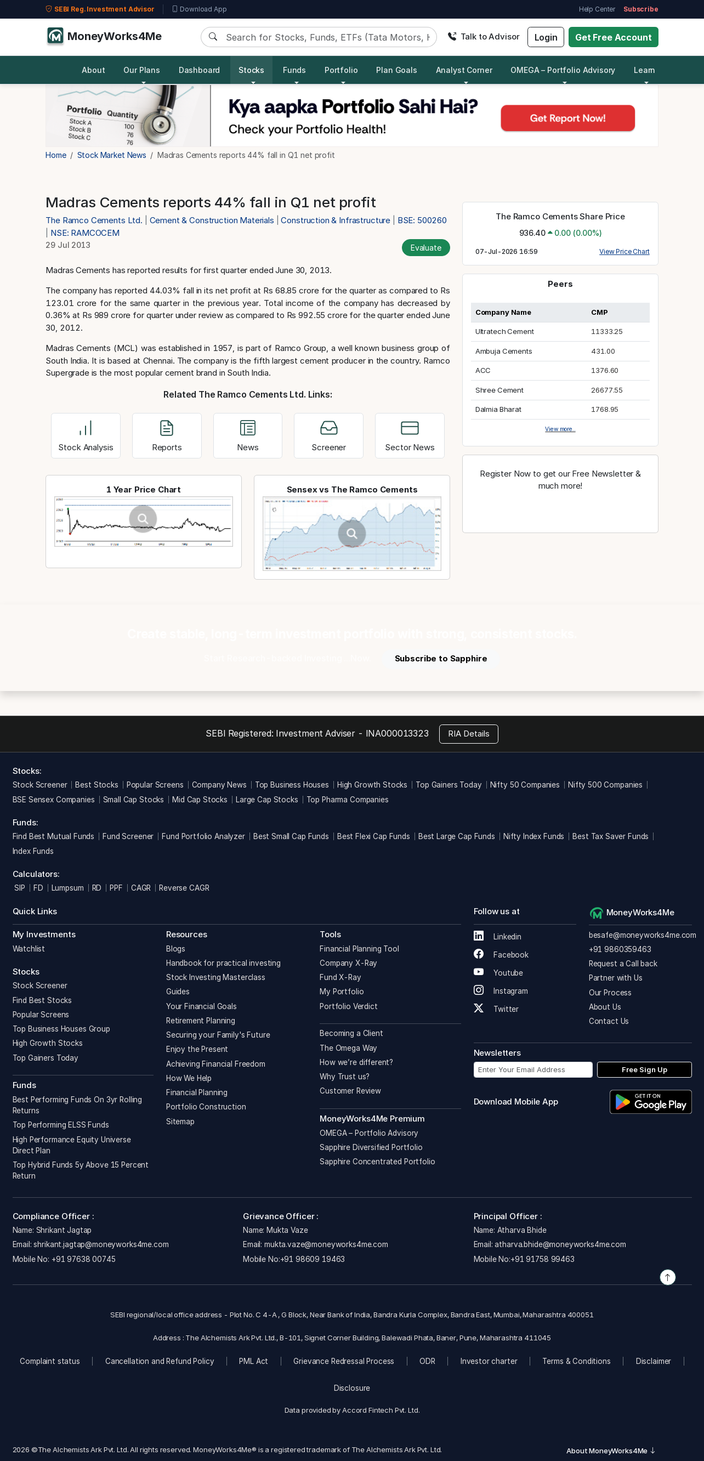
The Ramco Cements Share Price (560, 216)
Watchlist (29, 948)
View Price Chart (624, 251)
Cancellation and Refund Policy (159, 1361)
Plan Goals (396, 70)
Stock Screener (40, 784)
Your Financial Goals (201, 1006)
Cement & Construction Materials (212, 220)
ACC (483, 370)
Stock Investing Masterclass (215, 977)
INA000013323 (397, 733)
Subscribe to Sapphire (441, 658)
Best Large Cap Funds (456, 836)
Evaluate (426, 247)
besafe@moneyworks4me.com (642, 935)
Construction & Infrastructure (335, 220)
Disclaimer (654, 1361)
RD (97, 888)
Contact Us (609, 1021)
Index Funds (33, 851)
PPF (116, 888)
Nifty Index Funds (533, 836)
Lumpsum (68, 888)
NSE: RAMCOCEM (85, 233)
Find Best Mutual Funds (54, 836)
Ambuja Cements (503, 351)
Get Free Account (613, 37)
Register (560, 510)
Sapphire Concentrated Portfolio (377, 1161)
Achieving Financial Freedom (215, 1064)
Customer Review (350, 1090)
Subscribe (640, 9)
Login (546, 37)
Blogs (175, 948)
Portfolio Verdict (348, 1006)
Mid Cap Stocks (200, 799)
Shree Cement (499, 390)
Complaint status (50, 1361)
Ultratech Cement (504, 331)
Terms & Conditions (576, 1361)
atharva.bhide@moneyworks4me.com (560, 1244)
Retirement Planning (200, 1020)
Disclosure (352, 1388)
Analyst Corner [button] (464, 70)
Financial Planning (197, 1092)
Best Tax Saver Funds (610, 836)
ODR (427, 1361)
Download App (199, 9)
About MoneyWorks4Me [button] (611, 1450)
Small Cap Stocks (133, 799)
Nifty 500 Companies (605, 784)
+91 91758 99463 (542, 1259)
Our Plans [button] (141, 70)
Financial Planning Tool (359, 948)
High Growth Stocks (372, 784)
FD (38, 888)
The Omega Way (348, 1048)
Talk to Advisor (483, 36)
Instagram (501, 991)
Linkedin (498, 936)
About (93, 70)
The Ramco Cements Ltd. (95, 220)
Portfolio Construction (206, 1106)
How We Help (189, 1078)
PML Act (253, 1361)
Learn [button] (644, 70)
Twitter (496, 1009)
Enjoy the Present (197, 1049)
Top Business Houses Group (61, 1028)
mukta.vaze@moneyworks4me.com (326, 1244)
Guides (178, 991)
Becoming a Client (351, 1033)
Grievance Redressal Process (343, 1361)
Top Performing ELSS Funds (61, 1124)
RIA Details (469, 733)
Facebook (501, 954)
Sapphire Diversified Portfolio (371, 1147)
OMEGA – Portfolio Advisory (369, 1133)
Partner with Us (616, 977)
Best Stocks (96, 784)
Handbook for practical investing (223, 963)
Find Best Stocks (42, 1000)
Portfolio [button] (341, 70)
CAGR (141, 888)
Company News (219, 784)
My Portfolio (342, 991)
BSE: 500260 (422, 220)
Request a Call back (623, 963)
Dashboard (199, 70)
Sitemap (180, 1121)
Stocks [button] (251, 70)
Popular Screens (155, 784)
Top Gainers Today (448, 784)
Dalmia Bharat (498, 409)
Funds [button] (294, 70)
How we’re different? (356, 1062)
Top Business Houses (292, 784)
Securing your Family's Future (218, 1034)
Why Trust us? (345, 1076)
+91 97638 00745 (82, 1259)
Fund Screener (128, 836)
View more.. (560, 429)
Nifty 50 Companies (525, 784)
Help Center (597, 9)
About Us (605, 1007)
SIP (19, 888)
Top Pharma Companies (347, 799)
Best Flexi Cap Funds (373, 836)
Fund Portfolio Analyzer (203, 836)
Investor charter (489, 1361)
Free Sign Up (644, 1069)
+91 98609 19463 (312, 1259)
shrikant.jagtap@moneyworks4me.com (100, 1244)
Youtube (499, 973)
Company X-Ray (348, 963)
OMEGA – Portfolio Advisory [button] (562, 70)
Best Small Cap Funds (291, 836)
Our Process (610, 992)
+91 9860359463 (620, 949)
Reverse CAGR (184, 888)
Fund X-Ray (340, 977)
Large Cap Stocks (267, 799)
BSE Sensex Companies (54, 799)
